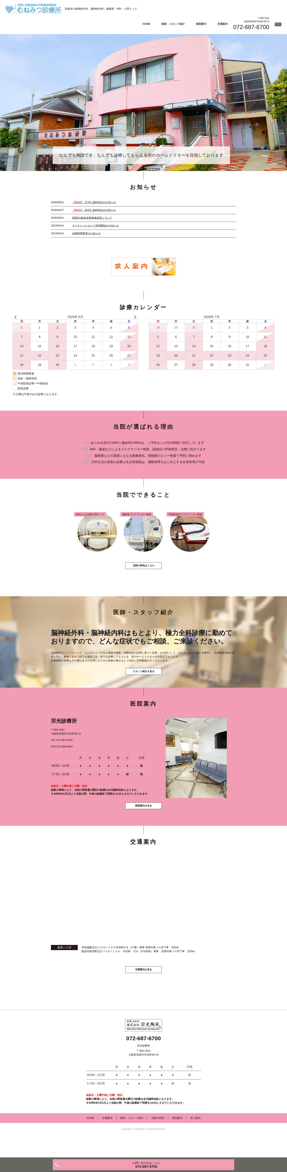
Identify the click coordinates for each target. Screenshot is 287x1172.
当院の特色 (157, 1137)
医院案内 (201, 23)
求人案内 (195, 1137)
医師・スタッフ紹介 (173, 23)
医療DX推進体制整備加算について (92, 217)
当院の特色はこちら (143, 572)
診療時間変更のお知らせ (86, 233)
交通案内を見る (143, 988)
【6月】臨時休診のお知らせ (94, 210)
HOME (146, 23)
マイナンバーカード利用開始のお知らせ (95, 225)
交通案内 (222, 23)
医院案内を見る (143, 822)
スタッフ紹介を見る (143, 682)
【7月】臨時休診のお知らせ (94, 202)
